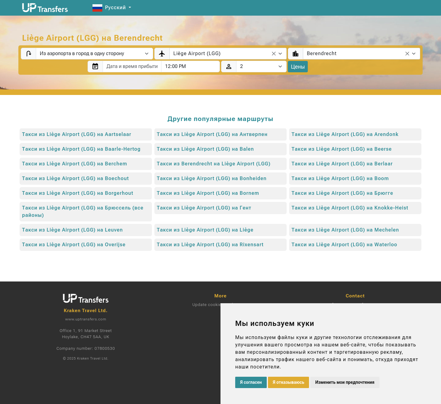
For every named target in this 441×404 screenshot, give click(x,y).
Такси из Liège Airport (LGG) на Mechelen (345, 230)
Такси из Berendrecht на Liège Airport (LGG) (213, 164)
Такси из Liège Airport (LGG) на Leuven (72, 230)
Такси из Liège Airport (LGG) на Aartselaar (76, 134)
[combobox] (228, 53)
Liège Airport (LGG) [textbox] (197, 53)
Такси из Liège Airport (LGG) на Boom (340, 178)
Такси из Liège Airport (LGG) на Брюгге (342, 193)
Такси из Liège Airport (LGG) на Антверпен (212, 134)
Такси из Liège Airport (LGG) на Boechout (75, 178)
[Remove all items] (274, 53)
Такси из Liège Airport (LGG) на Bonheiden (212, 178)
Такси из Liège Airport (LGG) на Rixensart (210, 244)
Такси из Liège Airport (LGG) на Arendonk (345, 134)
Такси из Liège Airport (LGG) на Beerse (342, 149)
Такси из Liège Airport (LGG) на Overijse (74, 244)
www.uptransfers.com (85, 319)
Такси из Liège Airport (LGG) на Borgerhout (77, 193)
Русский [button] (109, 7)
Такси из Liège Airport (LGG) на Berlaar (342, 164)
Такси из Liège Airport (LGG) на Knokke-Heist (350, 208)
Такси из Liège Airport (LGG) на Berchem (74, 164)
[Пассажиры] (261, 66)
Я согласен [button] (251, 382)
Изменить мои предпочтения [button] (344, 382)
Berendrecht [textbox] (322, 53)
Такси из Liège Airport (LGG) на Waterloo (344, 244)
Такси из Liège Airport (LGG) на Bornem (208, 193)
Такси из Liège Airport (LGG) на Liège (205, 230)
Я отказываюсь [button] (288, 382)
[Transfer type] (94, 53)
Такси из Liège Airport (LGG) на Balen (205, 149)
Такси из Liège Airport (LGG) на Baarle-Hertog (81, 149)
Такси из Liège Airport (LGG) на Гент (204, 208)
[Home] (45, 8)
